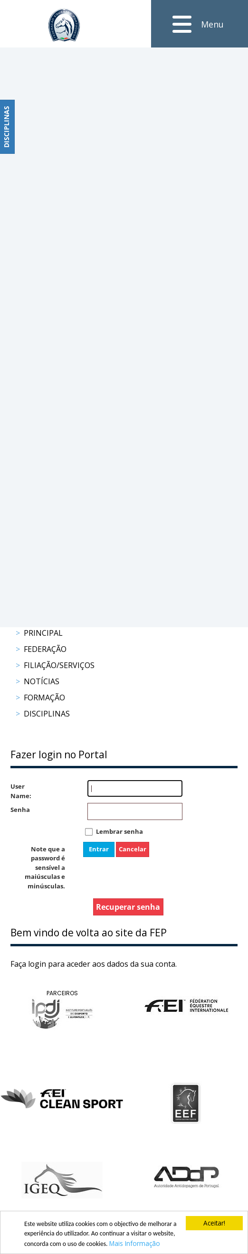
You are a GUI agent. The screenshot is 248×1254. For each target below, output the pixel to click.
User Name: (19, 791)
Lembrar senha (119, 831)
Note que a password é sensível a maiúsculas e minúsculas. (45, 867)
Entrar (99, 849)
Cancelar (132, 849)
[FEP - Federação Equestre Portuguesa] (64, 25)
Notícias (41, 681)
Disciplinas (47, 713)
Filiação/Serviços (59, 665)
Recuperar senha (128, 907)
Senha (19, 809)
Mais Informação (134, 1243)
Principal (43, 633)
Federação (45, 649)
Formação (44, 697)
